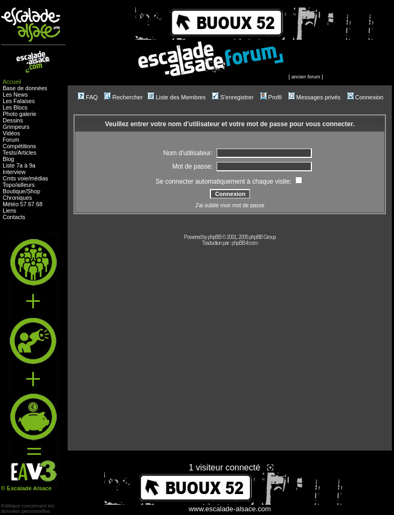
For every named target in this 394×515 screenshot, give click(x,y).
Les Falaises (19, 101)
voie (23, 178)
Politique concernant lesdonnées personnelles (27, 508)
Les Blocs (15, 107)
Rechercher (123, 97)
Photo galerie (20, 114)
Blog (8, 159)
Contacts (14, 217)
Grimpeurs (16, 127)
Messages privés (314, 97)
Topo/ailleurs (19, 185)
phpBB (214, 237)
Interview (14, 172)
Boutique (14, 191)
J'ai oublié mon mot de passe (229, 205)
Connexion (365, 97)
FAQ (88, 97)
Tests (9, 152)
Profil (271, 97)
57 (23, 204)
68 (39, 204)
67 (31, 204)
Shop (33, 191)
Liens (9, 210)
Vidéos (11, 133)
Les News (15, 94)
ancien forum (305, 76)
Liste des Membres (177, 97)
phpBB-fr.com (245, 243)
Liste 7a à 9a (19, 165)
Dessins (13, 120)
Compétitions (19, 146)
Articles (27, 152)
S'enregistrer (232, 97)
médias (39, 178)
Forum (11, 139)
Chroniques (17, 197)
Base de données (25, 88)
